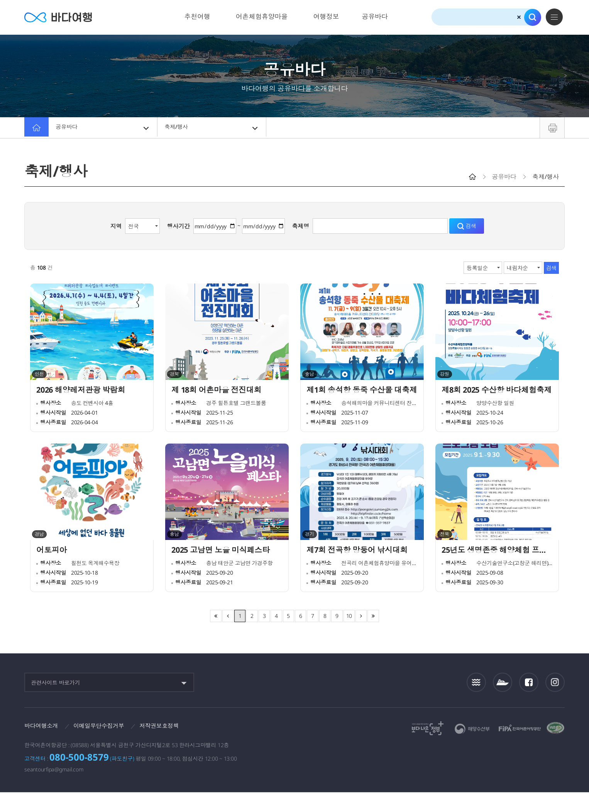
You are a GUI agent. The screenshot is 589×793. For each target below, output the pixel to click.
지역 (116, 226)
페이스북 (529, 682)
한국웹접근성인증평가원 (555, 728)
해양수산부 (472, 729)
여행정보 (326, 16)
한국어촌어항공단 (520, 727)
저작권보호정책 (167, 726)
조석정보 (476, 682)
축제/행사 (212, 128)
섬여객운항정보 (502, 682)
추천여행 (197, 16)
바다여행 (61, 17)
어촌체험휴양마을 (262, 16)
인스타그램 (555, 682)
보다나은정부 (427, 728)
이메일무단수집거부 (103, 726)
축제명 (300, 226)
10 (349, 615)
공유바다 (375, 16)
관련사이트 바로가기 (55, 682)
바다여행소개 (42, 726)
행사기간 (178, 226)
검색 (532, 17)
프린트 (552, 127)
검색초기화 (519, 17)
